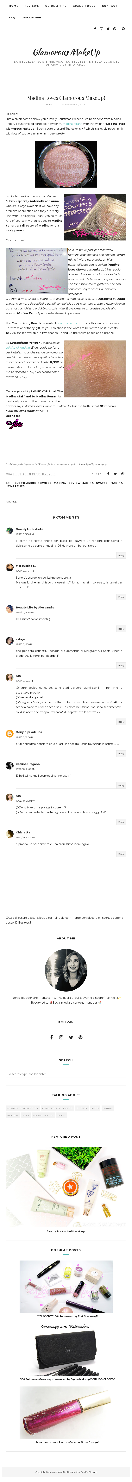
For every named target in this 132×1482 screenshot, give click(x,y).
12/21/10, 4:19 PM (25, 617)
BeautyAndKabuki (29, 534)
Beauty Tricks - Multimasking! (66, 1236)
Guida (107, 1113)
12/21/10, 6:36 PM (25, 685)
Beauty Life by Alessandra (35, 612)
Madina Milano (72, 124)
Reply (121, 560)
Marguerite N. (26, 570)
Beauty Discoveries (22, 1113)
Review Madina (81, 487)
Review (12, 1120)
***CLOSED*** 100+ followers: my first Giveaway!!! (67, 1321)
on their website (69, 328)
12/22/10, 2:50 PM (25, 805)
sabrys (20, 644)
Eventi (82, 1113)
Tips (26, 1120)
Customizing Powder (33, 487)
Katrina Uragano (28, 769)
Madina (60, 487)
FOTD (95, 1113)
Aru (18, 680)
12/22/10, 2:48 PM (25, 773)
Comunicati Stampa (57, 1113)
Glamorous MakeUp (66, 50)
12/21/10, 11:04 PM (25, 742)
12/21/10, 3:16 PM (25, 539)
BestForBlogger (89, 1477)
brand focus (43, 1120)
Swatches (16, 490)
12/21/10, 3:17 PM (25, 575)
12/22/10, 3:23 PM (25, 842)
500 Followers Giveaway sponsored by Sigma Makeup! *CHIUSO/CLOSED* (67, 1384)
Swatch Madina (109, 487)
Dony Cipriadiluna (29, 737)
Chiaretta (23, 837)
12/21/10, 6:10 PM (25, 649)
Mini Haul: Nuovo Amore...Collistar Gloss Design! (67, 1447)
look (61, 1120)
